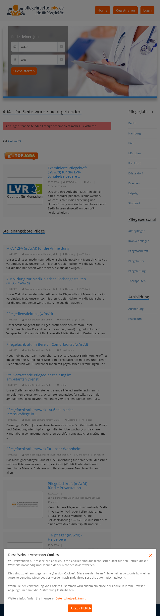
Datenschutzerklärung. (71, 598)
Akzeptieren (81, 608)
